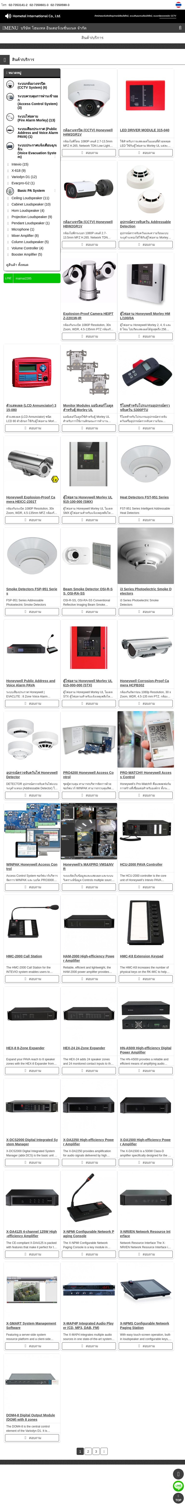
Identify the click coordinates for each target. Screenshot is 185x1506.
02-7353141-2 (18, 5)
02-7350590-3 (59, 5)
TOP (178, 1498)
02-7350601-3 (38, 5)
